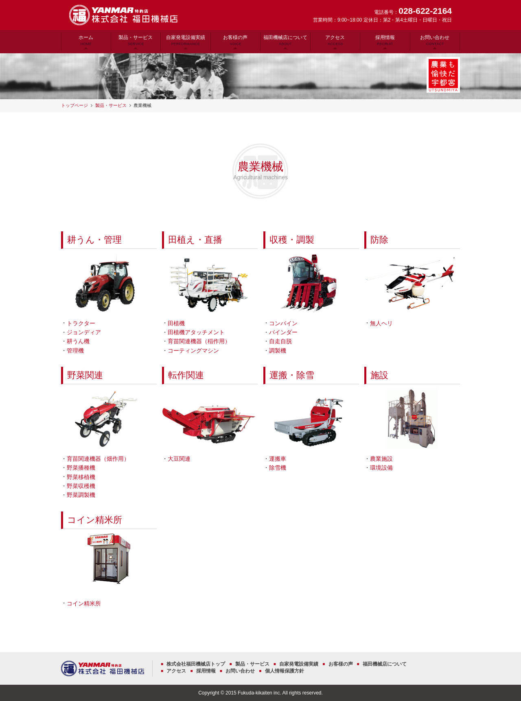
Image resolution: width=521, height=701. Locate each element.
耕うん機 (78, 341)
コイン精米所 (94, 520)
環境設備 (381, 467)
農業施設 (381, 458)
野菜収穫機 (81, 486)
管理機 (75, 350)
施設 (379, 375)
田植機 (176, 323)
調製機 (277, 350)
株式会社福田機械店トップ (195, 664)
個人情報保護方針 (284, 670)
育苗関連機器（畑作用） (98, 458)
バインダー (283, 332)
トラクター (81, 323)
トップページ (74, 105)
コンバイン (283, 323)
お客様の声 (235, 40)
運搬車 (277, 458)
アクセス (335, 40)
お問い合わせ (434, 40)
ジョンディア (84, 332)
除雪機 (277, 467)
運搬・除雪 (291, 375)
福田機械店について (285, 40)
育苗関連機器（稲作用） (199, 341)
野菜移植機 (81, 477)
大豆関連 (179, 458)
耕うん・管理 (94, 239)
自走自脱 (280, 341)
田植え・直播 (195, 239)
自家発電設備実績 (185, 40)
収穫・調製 (291, 239)
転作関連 (186, 375)
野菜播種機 (81, 467)
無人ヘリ (381, 323)
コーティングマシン (193, 350)
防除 (379, 239)
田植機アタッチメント (196, 332)
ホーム (86, 40)
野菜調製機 (81, 495)
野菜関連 (85, 375)
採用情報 (385, 40)
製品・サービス (135, 40)
